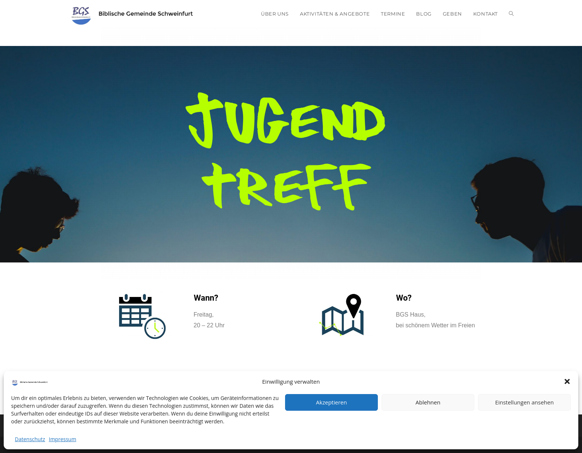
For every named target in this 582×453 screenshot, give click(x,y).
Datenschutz (30, 439)
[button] (567, 381)
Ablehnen (428, 402)
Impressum (62, 439)
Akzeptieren (331, 402)
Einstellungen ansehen (524, 402)
